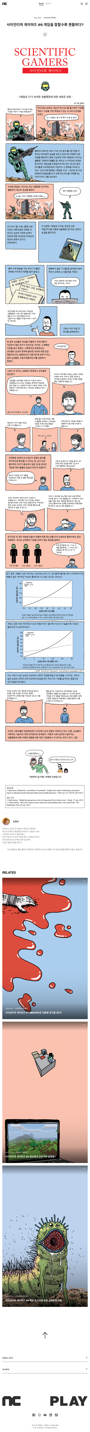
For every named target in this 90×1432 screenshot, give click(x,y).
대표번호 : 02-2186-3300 (51, 1425)
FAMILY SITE (45, 1358)
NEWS (48, 3)
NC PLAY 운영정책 (37, 1425)
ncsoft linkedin (50, 1415)
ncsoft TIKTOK (56, 1415)
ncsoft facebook (33, 1415)
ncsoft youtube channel (45, 1415)
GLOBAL (45, 1369)
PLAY (41, 3)
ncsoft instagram (39, 1415)
